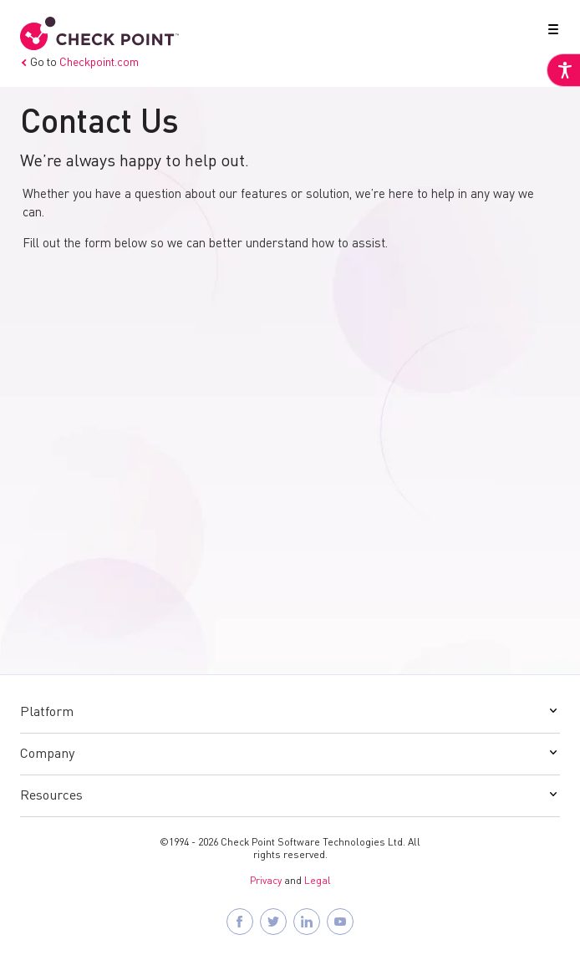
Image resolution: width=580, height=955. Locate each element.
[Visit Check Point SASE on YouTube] (340, 921)
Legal (317, 881)
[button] (550, 33)
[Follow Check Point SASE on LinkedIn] (306, 921)
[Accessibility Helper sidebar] (563, 70)
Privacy (266, 881)
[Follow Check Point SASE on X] (273, 921)
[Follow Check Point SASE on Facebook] (239, 921)
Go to (79, 63)
